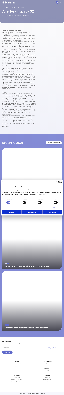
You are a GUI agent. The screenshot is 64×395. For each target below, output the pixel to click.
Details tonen (56, 207)
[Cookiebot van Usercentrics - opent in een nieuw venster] (56, 182)
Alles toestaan (52, 212)
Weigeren (11, 212)
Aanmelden (7, 352)
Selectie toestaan (32, 212)
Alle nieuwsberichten (54, 143)
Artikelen (7, 7)
